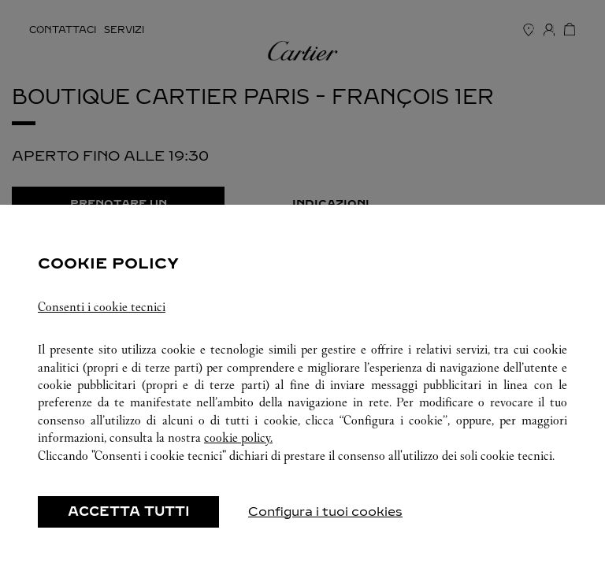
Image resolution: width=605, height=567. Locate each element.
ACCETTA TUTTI (129, 511)
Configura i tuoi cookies (325, 511)
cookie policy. (238, 437)
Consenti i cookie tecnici (101, 306)
